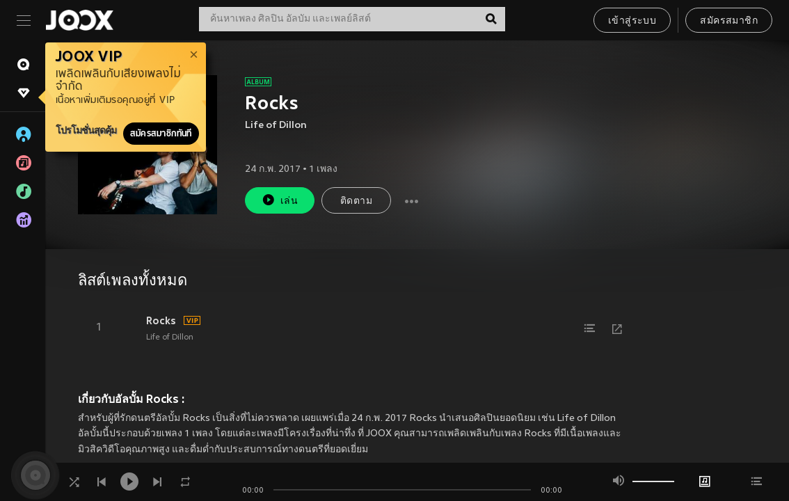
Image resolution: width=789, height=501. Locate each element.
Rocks (161, 320)
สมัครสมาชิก (729, 21)
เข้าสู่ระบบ (632, 21)
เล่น (280, 200)
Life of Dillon (276, 125)
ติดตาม (356, 201)
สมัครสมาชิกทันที (161, 133)
